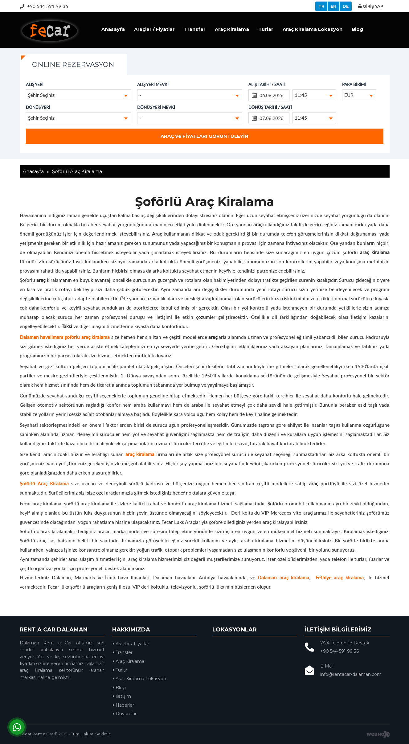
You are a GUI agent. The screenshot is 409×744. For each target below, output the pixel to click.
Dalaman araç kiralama (283, 577)
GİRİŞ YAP (370, 6)
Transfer (195, 29)
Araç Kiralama (232, 29)
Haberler (123, 705)
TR (321, 6)
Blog (357, 29)
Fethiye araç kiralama (340, 577)
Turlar (265, 29)
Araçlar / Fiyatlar (154, 29)
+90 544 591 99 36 (44, 6)
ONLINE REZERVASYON (73, 64)
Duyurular (125, 714)
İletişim (122, 696)
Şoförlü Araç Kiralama (44, 483)
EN (333, 6)
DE (346, 6)
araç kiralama (139, 454)
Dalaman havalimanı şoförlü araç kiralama (65, 337)
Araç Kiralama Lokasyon (312, 29)
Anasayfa (113, 29)
